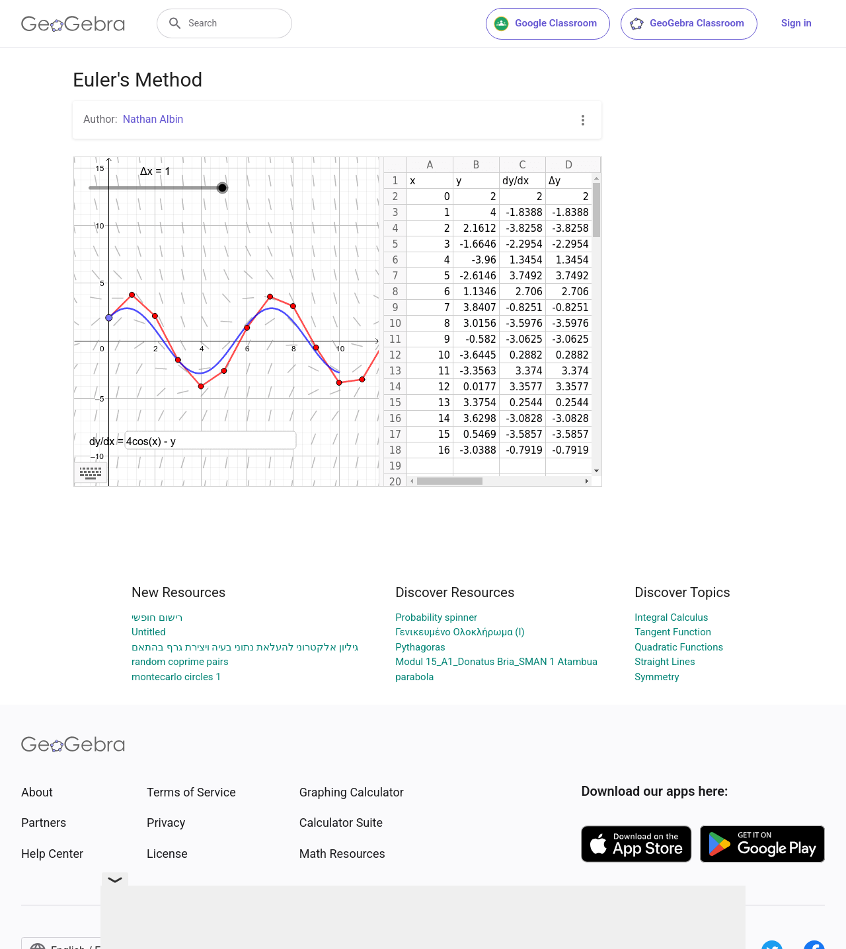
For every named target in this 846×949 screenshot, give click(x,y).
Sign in (796, 23)
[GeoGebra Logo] (73, 24)
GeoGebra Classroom (686, 24)
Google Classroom (545, 24)
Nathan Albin (153, 119)
